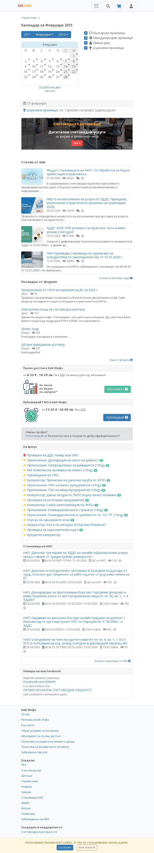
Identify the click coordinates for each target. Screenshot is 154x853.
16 (25, 72)
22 (73, 72)
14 (65, 66)
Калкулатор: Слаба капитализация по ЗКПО (60, 505)
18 (41, 72)
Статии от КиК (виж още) (116, 278)
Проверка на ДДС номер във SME (50, 455)
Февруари (43, 34)
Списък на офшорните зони (48, 520)
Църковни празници (106, 48)
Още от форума (121, 359)
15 (73, 66)
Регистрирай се (36, 436)
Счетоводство (31, 770)
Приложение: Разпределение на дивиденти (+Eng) (66, 465)
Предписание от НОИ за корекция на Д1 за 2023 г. (59, 290)
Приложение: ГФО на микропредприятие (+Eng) (64, 490)
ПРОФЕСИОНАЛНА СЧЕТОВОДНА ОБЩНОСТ (57, 690)
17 (33, 72)
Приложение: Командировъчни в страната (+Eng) (65, 510)
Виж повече (87, 847)
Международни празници (111, 38)
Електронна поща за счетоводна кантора (53, 309)
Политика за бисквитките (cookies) (45, 747)
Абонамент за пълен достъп (41, 736)
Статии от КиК (33, 162)
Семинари (28, 814)
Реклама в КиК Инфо (35, 720)
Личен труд (30, 329)
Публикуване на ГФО (40, 475)
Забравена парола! (34, 752)
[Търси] (108, 5)
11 (41, 66)
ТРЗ (23, 765)
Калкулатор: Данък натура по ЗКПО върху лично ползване (72, 495)
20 (58, 72)
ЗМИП (25, 803)
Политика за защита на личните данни (48, 741)
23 (25, 77)
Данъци (26, 776)
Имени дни (99, 43)
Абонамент (117, 389)
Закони (26, 792)
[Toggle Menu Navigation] (96, 6)
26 (49, 77)
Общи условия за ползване (40, 731)
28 (65, 77)
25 (26, 34)
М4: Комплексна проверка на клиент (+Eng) (60, 470)
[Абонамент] (119, 6)
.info (25, 5)
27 (58, 77)
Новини (26, 786)
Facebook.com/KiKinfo (39, 682)
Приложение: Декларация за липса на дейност (63, 460)
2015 (62, 34)
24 (33, 77)
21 (65, 72)
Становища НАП (32, 797)
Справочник (29, 17)
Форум (25, 808)
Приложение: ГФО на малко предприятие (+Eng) (64, 485)
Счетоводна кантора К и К (39, 832)
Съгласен (65, 847)
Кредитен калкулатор (41, 535)
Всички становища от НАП (113, 661)
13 (58, 66)
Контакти (27, 725)
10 (33, 66)
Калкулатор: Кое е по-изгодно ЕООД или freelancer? (64, 525)
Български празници (107, 33)
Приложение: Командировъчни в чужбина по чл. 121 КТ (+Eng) (75, 515)
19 (49, 72)
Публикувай (117, 417)
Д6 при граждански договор (43, 344)
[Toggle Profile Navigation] (131, 6)
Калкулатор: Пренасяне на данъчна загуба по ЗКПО (66, 480)
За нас (25, 714)
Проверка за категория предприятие (56, 500)
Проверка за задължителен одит (53, 530)
